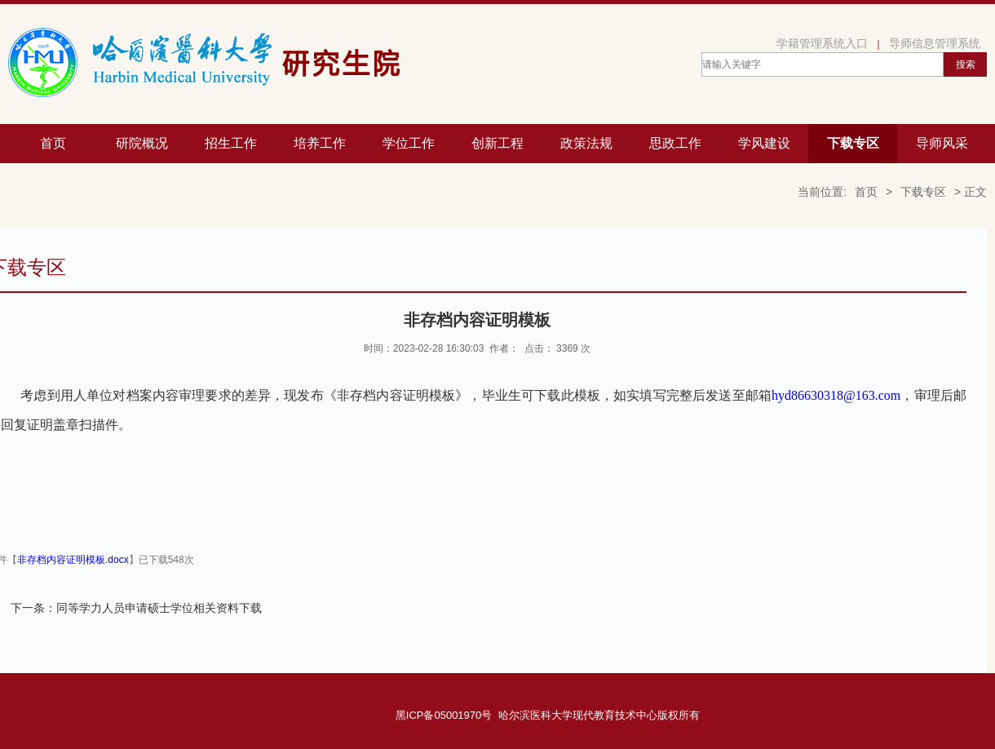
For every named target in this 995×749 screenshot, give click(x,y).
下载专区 (853, 143)
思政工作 (675, 143)
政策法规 (586, 143)
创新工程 (497, 143)
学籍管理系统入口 (822, 43)
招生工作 (231, 143)
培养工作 (320, 143)
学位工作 (409, 143)
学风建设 (764, 143)
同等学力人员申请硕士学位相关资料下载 (159, 607)
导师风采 (942, 143)
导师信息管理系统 (934, 43)
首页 (53, 143)
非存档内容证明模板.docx (73, 559)
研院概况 (142, 143)
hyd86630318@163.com (836, 395)
